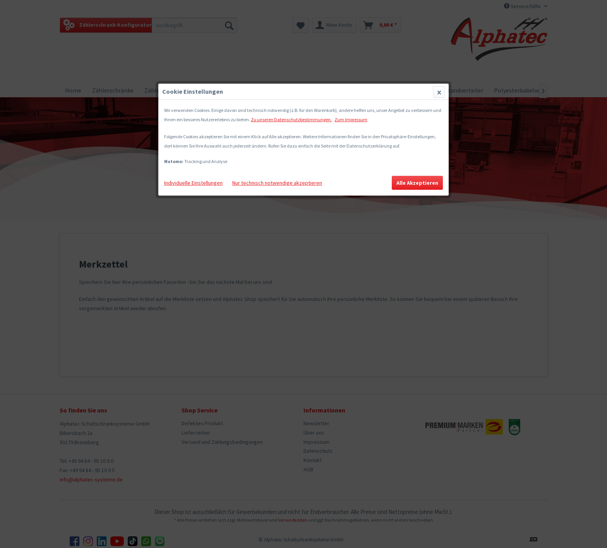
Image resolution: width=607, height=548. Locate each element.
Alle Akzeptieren (417, 182)
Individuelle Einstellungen (193, 182)
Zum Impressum (350, 119)
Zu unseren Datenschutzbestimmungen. (291, 119)
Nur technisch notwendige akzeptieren (277, 182)
